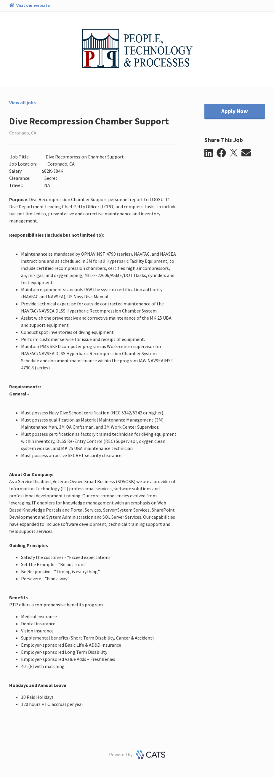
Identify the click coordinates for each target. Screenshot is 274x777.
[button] (210, 153)
